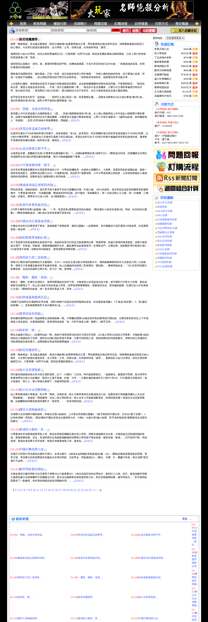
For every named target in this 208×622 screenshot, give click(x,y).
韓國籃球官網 (164, 257)
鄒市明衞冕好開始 (31, 469)
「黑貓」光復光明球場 (35, 108)
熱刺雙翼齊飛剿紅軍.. (195, 538)
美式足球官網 (164, 240)
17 (60, 490)
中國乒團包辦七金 (31, 449)
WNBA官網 (163, 249)
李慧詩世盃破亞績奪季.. (91, 514)
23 (83, 490)
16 (56, 490)
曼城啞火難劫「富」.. (89, 597)
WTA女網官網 (164, 266)
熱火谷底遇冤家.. (148, 576)
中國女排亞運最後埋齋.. (151, 537)
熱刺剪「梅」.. (25, 576)
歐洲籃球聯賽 (164, 245)
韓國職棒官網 (164, 223)
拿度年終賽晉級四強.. (89, 537)
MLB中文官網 (164, 202)
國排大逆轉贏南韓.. (27, 597)
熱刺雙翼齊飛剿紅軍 (33, 237)
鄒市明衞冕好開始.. (194, 599)
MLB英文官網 (164, 211)
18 (64, 490)
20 (72, 490)
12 (42, 490)
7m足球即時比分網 (167, 228)
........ (187, 498)
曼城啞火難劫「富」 (33, 429)
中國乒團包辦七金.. (149, 597)
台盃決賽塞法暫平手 (33, 148)
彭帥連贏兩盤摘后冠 (33, 297)
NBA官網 (162, 215)
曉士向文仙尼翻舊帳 (33, 389)
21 (75, 490)
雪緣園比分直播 (165, 232)
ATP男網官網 (164, 262)
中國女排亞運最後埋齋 (34, 221)
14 (49, 490)
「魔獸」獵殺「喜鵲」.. (91, 556)
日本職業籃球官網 (167, 253)
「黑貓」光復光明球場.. (30, 514)
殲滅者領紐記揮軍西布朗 (36, 185)
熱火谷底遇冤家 (30, 369)
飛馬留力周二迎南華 (33, 257)
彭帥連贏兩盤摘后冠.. (150, 556)
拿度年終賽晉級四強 (33, 204)
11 (38, 490)
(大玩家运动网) (37, 619)
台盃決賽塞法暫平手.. (150, 514)
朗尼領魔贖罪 (28, 350)
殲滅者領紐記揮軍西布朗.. (31, 537)
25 (90, 490)
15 (53, 490)
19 (68, 490)
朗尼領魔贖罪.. (86, 576)
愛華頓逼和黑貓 (30, 313)
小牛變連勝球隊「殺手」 (36, 165)
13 (45, 490)
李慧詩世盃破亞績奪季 (35, 128)
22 (79, 490)
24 (86, 490)
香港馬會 (162, 206)
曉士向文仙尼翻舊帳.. (195, 577)
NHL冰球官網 (164, 236)
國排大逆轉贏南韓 (31, 409)
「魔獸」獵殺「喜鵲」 (34, 277)
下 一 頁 (97, 490)
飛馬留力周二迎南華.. (29, 556)
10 (34, 490)
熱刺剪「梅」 (28, 330)
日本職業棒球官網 (167, 219)
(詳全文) (75, 120)
